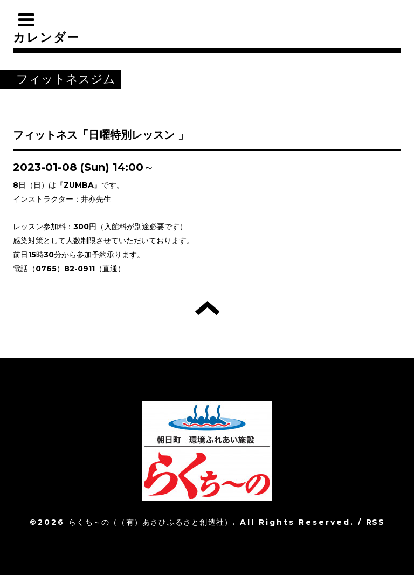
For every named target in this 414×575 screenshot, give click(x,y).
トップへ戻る (207, 308)
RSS (375, 522)
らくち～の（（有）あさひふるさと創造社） (150, 522)
